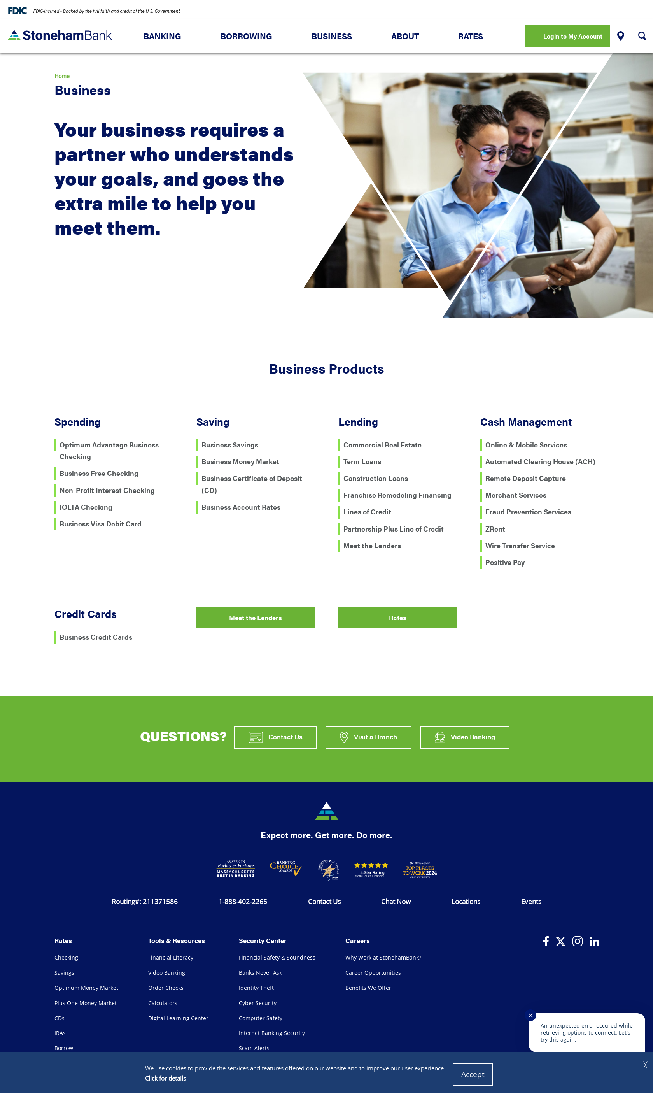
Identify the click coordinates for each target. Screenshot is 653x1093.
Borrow (63, 1048)
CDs (59, 1018)
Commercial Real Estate (382, 444)
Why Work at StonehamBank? (383, 957)
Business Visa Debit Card (101, 523)
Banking (162, 36)
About (405, 36)
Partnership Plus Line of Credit (393, 528)
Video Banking (465, 737)
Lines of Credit (367, 511)
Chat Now (396, 901)
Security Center (263, 940)
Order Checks (166, 987)
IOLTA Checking (86, 506)
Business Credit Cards (96, 636)
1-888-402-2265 (243, 901)
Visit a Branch (368, 737)
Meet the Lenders (372, 545)
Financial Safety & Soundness (277, 957)
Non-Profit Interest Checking (107, 489)
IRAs (60, 1033)
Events (531, 901)
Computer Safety (260, 1018)
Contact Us (276, 737)
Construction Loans (375, 477)
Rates (470, 36)
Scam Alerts (254, 1048)
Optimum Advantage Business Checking (109, 450)
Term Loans (362, 461)
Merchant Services (515, 494)
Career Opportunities (373, 972)
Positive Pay (505, 561)
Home (62, 76)
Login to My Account (572, 36)
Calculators (162, 1003)
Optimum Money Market (86, 987)
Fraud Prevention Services (528, 511)
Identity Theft (256, 987)
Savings (64, 972)
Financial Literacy (170, 957)
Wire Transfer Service (520, 545)
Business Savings (229, 444)
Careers (357, 940)
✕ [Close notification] (531, 1015)
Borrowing (246, 36)
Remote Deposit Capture (525, 477)
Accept (473, 1074)
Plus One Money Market (85, 1003)
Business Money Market (240, 461)
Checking (66, 957)
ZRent (495, 528)
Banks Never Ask (260, 972)
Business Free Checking (99, 472)
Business (332, 36)
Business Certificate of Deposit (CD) (251, 484)
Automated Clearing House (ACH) (540, 461)
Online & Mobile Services (526, 444)
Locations (466, 901)
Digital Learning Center (178, 1018)
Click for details (165, 1078)
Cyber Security (258, 1003)
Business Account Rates (240, 506)
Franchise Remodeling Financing (397, 494)
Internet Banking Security (272, 1033)
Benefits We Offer (368, 987)
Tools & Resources (176, 940)
